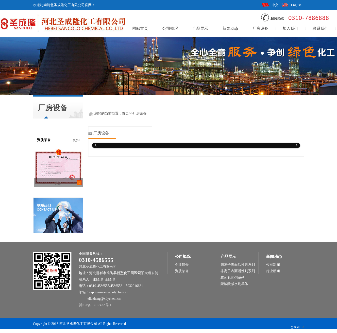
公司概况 (170, 28)
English (296, 5)
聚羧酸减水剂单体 (234, 284)
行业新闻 (273, 271)
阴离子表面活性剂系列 (237, 264)
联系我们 (320, 28)
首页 (125, 113)
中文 (275, 5)
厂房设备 (260, 28)
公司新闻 (273, 264)
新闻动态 (230, 28)
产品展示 (200, 28)
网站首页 (140, 28)
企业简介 (182, 264)
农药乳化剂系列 (232, 277)
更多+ (77, 140)
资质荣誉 (182, 271)
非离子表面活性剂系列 (237, 271)
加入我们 (290, 28)
